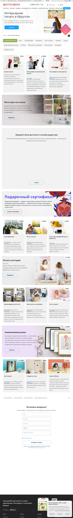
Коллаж (66, 42)
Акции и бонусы (37, 0)
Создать (36, 184)
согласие (27, 447)
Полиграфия (51, 9)
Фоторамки (58, 46)
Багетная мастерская (43, 9)
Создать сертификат (13, 213)
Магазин (66, 9)
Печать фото (6, 9)
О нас (4, 0)
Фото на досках (49, 42)
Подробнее (11, 119)
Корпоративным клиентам (24, 0)
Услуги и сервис (59, 9)
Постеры (23, 46)
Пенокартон (39, 42)
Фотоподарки (34, 9)
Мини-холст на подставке (35, 46)
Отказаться (60, 514)
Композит (58, 42)
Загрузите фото (28, 439)
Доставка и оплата (12, 0)
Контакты (39, 517)
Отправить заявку (36, 444)
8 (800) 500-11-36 (36, 5)
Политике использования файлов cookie (62, 510)
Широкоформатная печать (11, 46)
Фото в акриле (48, 46)
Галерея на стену (8, 51)
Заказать (11, 29)
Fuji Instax (22, 517)
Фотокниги (12, 9)
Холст (20, 42)
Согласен (68, 514)
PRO (48, 0)
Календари (18, 9)
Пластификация (29, 42)
